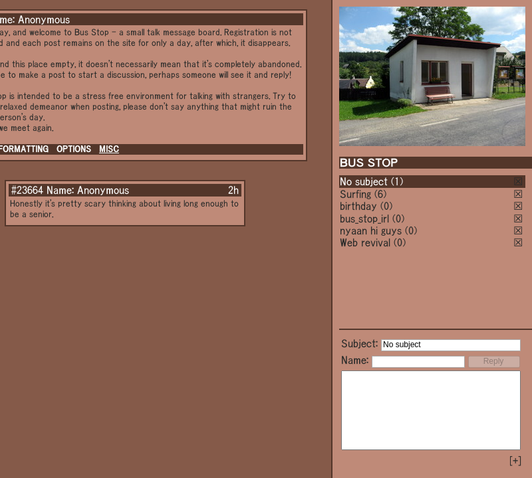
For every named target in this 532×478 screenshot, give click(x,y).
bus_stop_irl (364, 218)
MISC (109, 149)
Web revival (365, 242)
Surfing (355, 194)
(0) (386, 205)
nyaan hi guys (371, 230)
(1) (397, 181)
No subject (365, 181)
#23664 (27, 190)
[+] (515, 460)
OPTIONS (74, 149)
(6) (380, 194)
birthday (358, 205)
